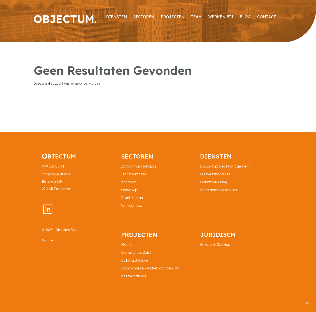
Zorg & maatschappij (138, 166)
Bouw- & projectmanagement (225, 166)
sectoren (143, 16)
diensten (116, 16)
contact (266, 16)
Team (196, 16)
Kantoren (128, 182)
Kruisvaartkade (134, 276)
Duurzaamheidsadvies (218, 190)
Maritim (127, 244)
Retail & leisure (133, 198)
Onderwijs (129, 190)
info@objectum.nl (56, 174)
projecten (173, 16)
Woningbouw (131, 205)
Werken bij (220, 16)
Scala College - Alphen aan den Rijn (150, 268)
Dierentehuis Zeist (136, 252)
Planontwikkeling (213, 182)
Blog (245, 16)
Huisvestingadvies (215, 174)
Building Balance (134, 260)
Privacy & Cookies (215, 244)
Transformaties (134, 174)
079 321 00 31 (53, 166)
